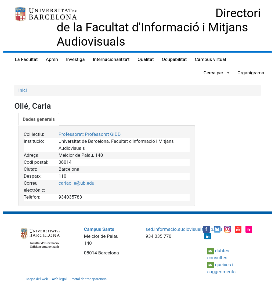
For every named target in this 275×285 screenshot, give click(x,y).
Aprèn (52, 59)
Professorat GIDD (103, 134)
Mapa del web (37, 279)
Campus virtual (210, 59)
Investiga (75, 59)
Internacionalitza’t (111, 59)
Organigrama (250, 72)
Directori (238, 13)
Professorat (71, 134)
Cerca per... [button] (216, 72)
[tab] (38, 119)
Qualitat (146, 59)
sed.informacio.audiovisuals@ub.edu (184, 229)
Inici (22, 90)
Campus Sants (99, 229)
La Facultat (26, 59)
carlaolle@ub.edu (76, 183)
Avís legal (59, 279)
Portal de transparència (89, 279)
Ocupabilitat (174, 59)
